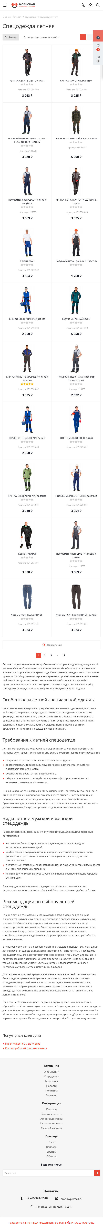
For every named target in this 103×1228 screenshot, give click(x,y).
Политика (51, 1090)
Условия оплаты (52, 1114)
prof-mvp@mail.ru (71, 1198)
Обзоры (51, 1156)
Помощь (51, 1109)
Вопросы (51, 1147)
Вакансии (52, 1095)
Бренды (51, 1151)
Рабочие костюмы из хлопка (22, 1043)
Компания (51, 1066)
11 (63, 655)
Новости (51, 1085)
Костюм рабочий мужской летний (26, 1048)
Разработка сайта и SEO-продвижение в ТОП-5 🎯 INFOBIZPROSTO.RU (52, 1222)
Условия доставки (51, 1118)
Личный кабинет (51, 1128)
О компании (51, 1071)
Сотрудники (51, 1076)
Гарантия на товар (51, 1123)
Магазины (51, 1081)
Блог (51, 1142)
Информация (51, 1103)
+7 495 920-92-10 (37, 1198)
